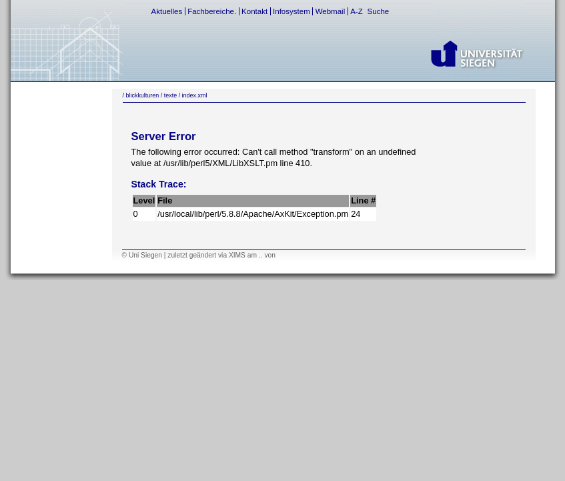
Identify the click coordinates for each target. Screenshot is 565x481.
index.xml (194, 95)
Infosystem (291, 11)
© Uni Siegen (142, 255)
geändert (202, 255)
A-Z (356, 11)
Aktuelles (167, 11)
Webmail (331, 11)
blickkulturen (142, 95)
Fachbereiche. (211, 11)
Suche (379, 11)
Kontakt (254, 11)
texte (170, 95)
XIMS (237, 255)
